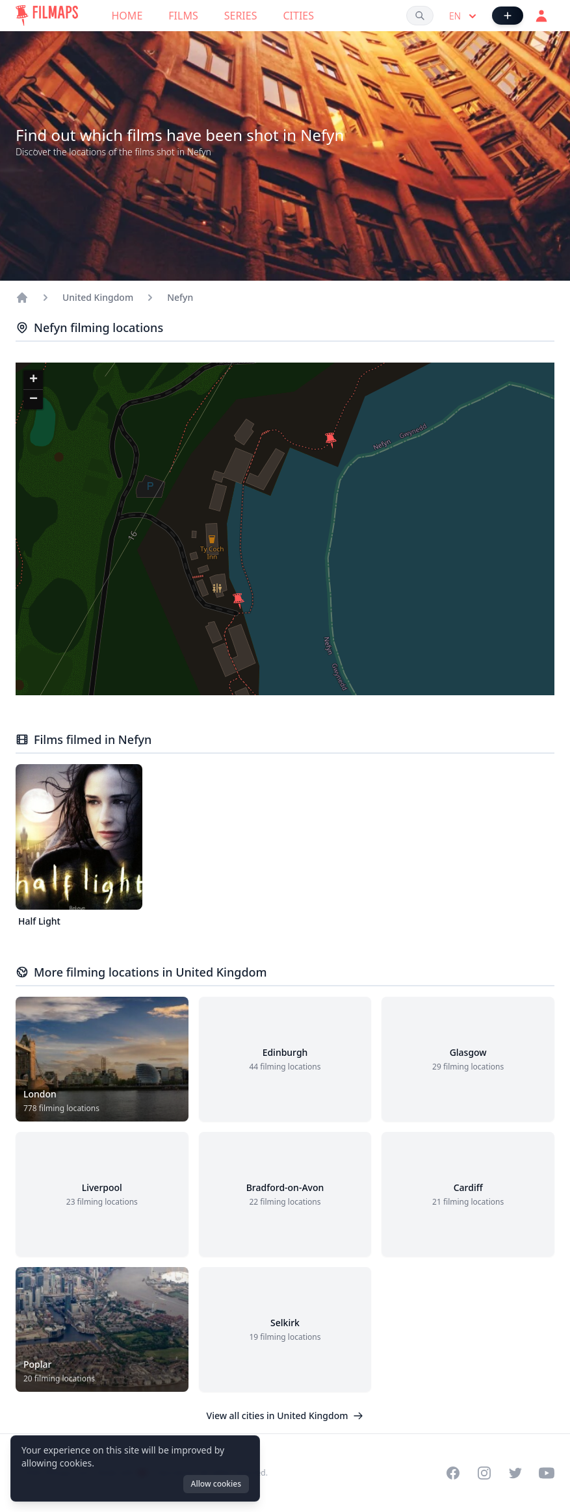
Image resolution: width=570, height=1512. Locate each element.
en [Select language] (464, 16)
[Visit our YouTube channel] (546, 1473)
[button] (238, 601)
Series (240, 15)
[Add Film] (507, 15)
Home (127, 15)
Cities (298, 15)
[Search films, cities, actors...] (420, 15)
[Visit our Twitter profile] (515, 1473)
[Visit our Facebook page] (453, 1473)
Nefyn (180, 297)
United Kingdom (97, 297)
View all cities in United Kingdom (285, 1415)
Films (183, 15)
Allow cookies (216, 1483)
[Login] (541, 15)
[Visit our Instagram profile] (484, 1473)
